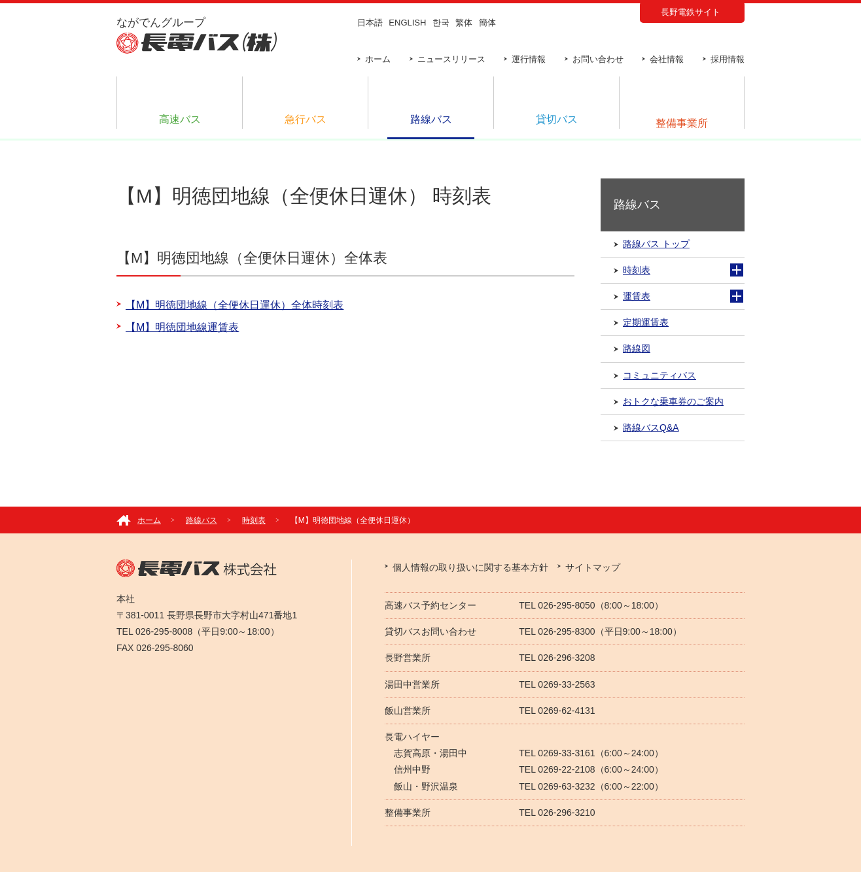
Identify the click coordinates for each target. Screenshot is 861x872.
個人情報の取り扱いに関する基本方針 (470, 567)
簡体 (487, 22)
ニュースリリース (451, 59)
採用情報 (728, 59)
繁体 (463, 22)
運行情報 (529, 59)
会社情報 (667, 59)
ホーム (378, 59)
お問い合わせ (598, 59)
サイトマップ (592, 567)
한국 (440, 22)
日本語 (370, 22)
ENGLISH (407, 22)
